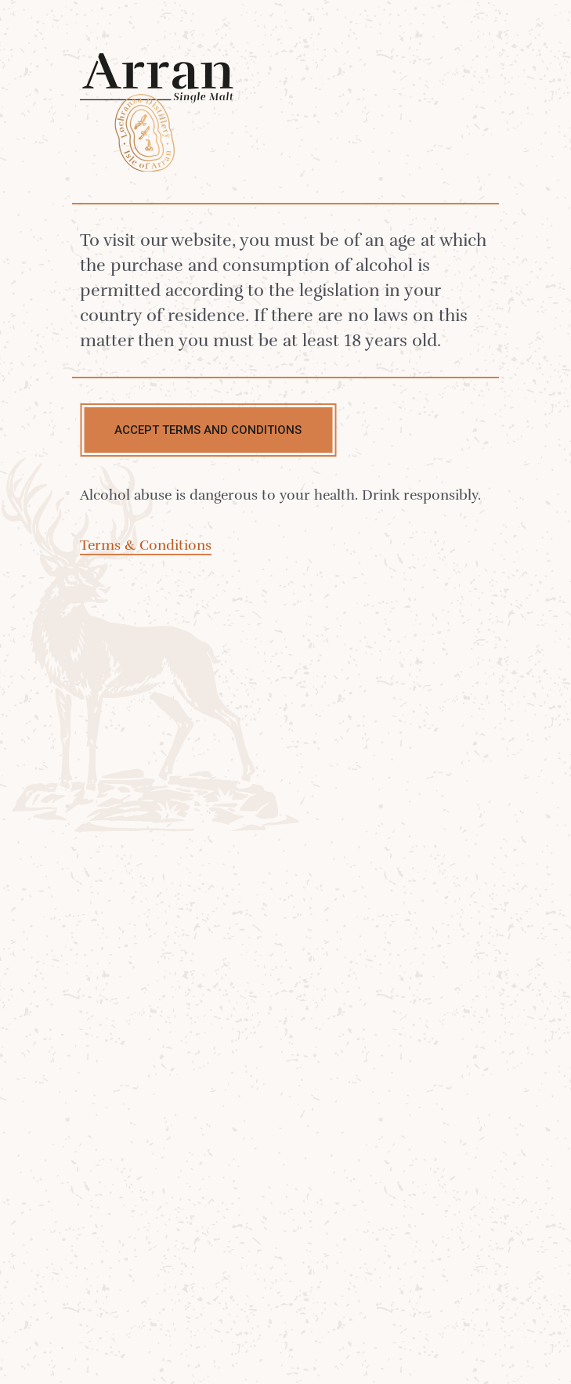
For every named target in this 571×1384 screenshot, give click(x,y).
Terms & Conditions (145, 545)
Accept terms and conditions (208, 430)
